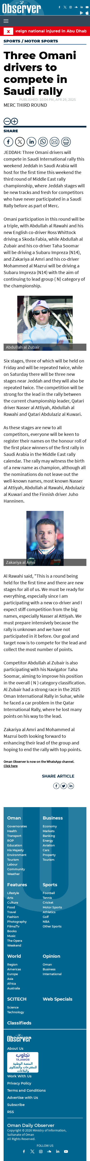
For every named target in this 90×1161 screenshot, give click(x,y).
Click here (11, 766)
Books (12, 931)
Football (49, 893)
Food (11, 907)
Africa (11, 983)
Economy (50, 826)
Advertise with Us (22, 1097)
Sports (12, 41)
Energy (48, 840)
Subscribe (16, 1105)
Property (49, 855)
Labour (12, 864)
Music (11, 936)
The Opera (14, 940)
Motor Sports (52, 907)
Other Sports (52, 926)
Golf (45, 917)
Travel (11, 912)
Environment (16, 855)
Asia (10, 979)
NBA (46, 921)
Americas (14, 969)
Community (16, 869)
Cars (46, 850)
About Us (15, 1048)
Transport (14, 836)
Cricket (48, 902)
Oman (47, 964)
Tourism (13, 859)
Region (12, 964)
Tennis (47, 898)
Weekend (14, 945)
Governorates (17, 826)
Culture (12, 902)
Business (49, 969)
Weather (13, 874)
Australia (13, 988)
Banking (49, 836)
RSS (10, 1112)
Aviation (49, 845)
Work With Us (19, 1076)
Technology (15, 1012)
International (52, 974)
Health (12, 831)
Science (12, 1007)
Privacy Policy (19, 1083)
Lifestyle (13, 893)
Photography (17, 921)
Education (14, 845)
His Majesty (15, 850)
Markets (48, 831)
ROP (10, 840)
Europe (12, 974)
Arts (10, 898)
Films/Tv (13, 926)
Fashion (13, 917)
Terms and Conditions (26, 1090)
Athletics (49, 912)
